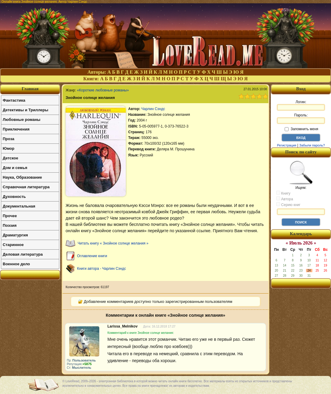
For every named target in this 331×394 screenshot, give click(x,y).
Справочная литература (26, 187)
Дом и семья (15, 167)
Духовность (14, 196)
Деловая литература (23, 254)
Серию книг (288, 204)
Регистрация (286, 145)
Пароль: (301, 118)
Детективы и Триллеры (25, 110)
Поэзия (10, 225)
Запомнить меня (301, 129)
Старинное (13, 244)
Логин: (301, 105)
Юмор (8, 148)
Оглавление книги (92, 256)
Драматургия (15, 235)
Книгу (283, 193)
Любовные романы (21, 119)
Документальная (19, 206)
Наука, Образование (22, 177)
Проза (8, 139)
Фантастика (14, 100)
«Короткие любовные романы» (103, 90)
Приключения (16, 129)
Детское (10, 158)
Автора (284, 198)
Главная (30, 88)
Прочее (10, 216)
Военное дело (16, 264)
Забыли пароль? (312, 145)
